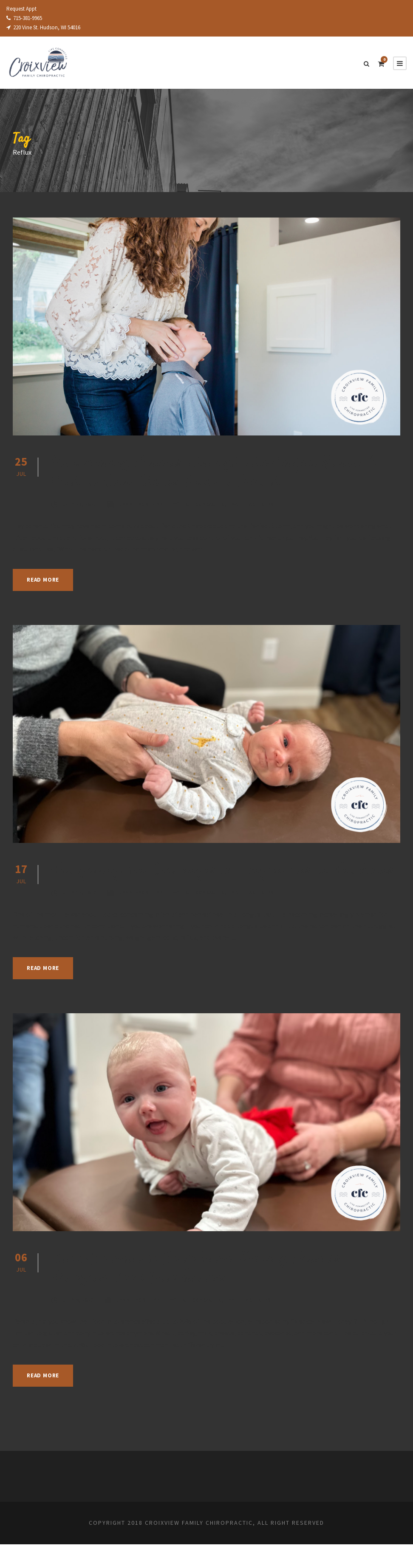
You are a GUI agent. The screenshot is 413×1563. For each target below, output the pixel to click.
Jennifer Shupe (146, 504)
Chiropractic (212, 504)
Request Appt (23, 9)
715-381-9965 (27, 18)
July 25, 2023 (81, 504)
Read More (45, 580)
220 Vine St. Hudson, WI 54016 (48, 27)
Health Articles (261, 504)
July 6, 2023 (80, 1318)
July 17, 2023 (81, 911)
